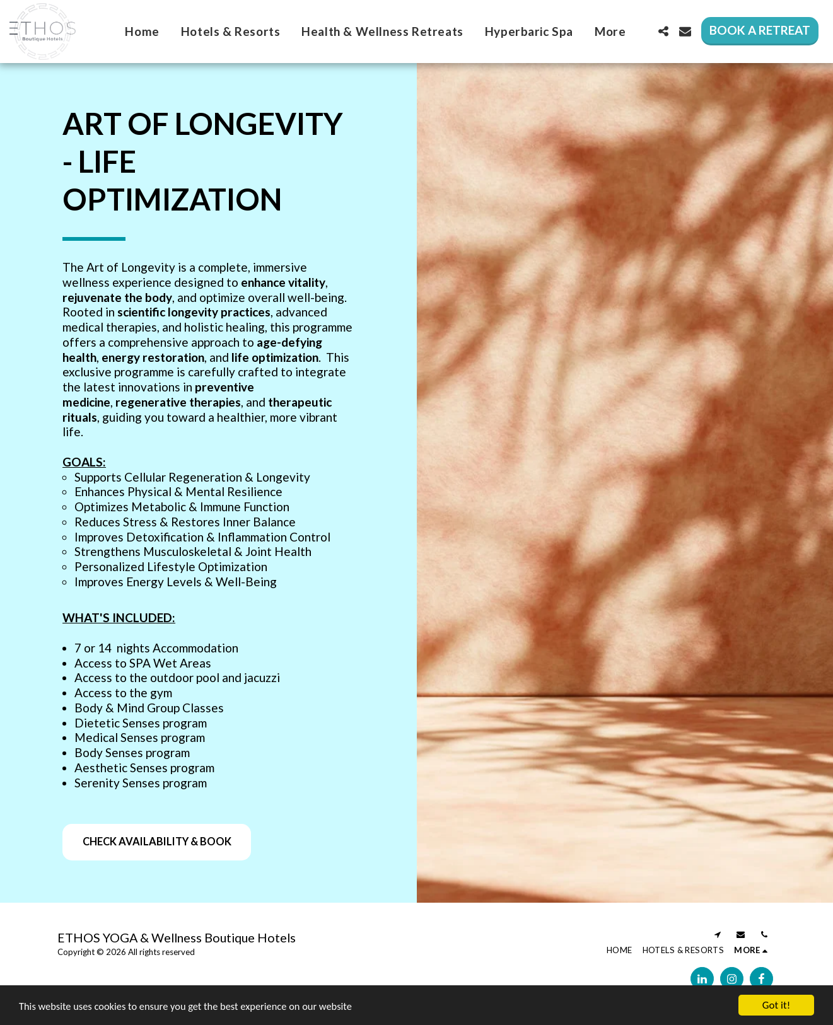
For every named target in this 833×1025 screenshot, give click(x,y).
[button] (663, 31)
